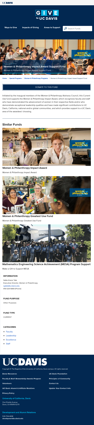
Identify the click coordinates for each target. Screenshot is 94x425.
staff (8, 343)
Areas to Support (52, 27)
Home (4, 78)
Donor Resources (9, 373)
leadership (11, 335)
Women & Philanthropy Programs (36, 78)
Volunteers (7, 383)
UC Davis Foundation (58, 373)
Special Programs (15, 78)
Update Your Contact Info (60, 388)
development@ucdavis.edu (12, 418)
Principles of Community (59, 378)
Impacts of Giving (30, 27)
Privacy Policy (8, 393)
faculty (9, 331)
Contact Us (54, 383)
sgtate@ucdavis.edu (11, 285)
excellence (11, 339)
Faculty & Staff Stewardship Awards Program (21, 378)
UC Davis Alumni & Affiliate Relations (18, 388)
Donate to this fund (46, 87)
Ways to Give (10, 27)
